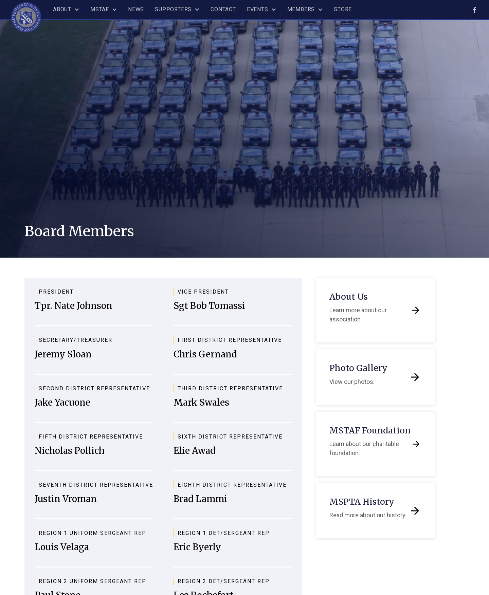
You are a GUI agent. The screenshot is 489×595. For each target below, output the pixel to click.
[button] (66, 9)
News (136, 9)
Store (343, 9)
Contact (223, 9)
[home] (26, 16)
